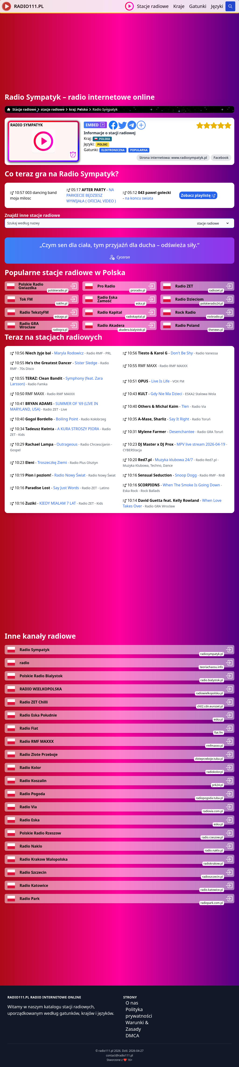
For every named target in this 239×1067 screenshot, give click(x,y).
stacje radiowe (52, 109)
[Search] (230, 6)
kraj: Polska (78, 109)
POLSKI (102, 144)
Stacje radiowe (153, 6)
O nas (132, 1003)
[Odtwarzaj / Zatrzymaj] (129, 6)
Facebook (221, 157)
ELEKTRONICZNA (113, 150)
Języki (217, 6)
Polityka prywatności (139, 1012)
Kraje (179, 6)
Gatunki (197, 6)
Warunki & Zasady (137, 1025)
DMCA (132, 1035)
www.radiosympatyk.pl (189, 157)
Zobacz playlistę (198, 195)
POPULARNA (139, 150)
